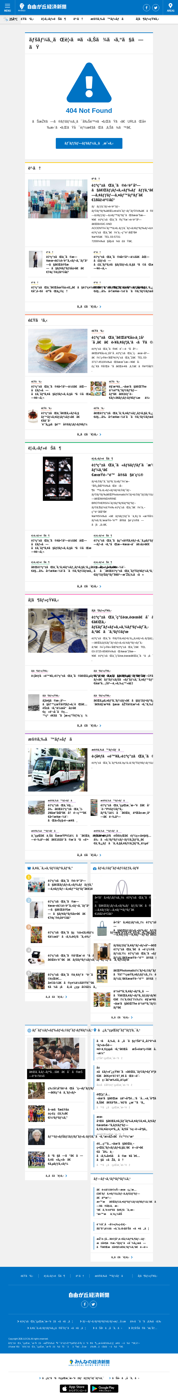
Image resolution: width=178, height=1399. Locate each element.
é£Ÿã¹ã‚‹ (26, 19)
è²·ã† (78, 19)
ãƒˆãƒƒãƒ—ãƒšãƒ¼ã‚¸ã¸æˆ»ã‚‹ (89, 143)
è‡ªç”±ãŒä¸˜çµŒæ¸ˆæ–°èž (42, 7)
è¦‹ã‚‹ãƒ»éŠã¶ (53, 19)
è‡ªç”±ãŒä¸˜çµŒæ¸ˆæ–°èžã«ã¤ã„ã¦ (46, 1321)
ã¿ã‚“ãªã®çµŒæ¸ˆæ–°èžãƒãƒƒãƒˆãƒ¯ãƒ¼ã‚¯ (89, 1363)
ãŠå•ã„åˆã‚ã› (109, 1328)
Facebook (146, 7)
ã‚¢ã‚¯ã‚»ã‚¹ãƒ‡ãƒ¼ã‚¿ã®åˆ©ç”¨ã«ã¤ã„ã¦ (58, 1328)
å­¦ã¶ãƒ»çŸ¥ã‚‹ (147, 19)
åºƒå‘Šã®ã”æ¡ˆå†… (144, 1328)
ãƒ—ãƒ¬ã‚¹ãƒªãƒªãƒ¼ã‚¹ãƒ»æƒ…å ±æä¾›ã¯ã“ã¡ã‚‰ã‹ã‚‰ (122, 1321)
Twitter (155, 7)
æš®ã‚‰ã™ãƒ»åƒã (109, 19)
